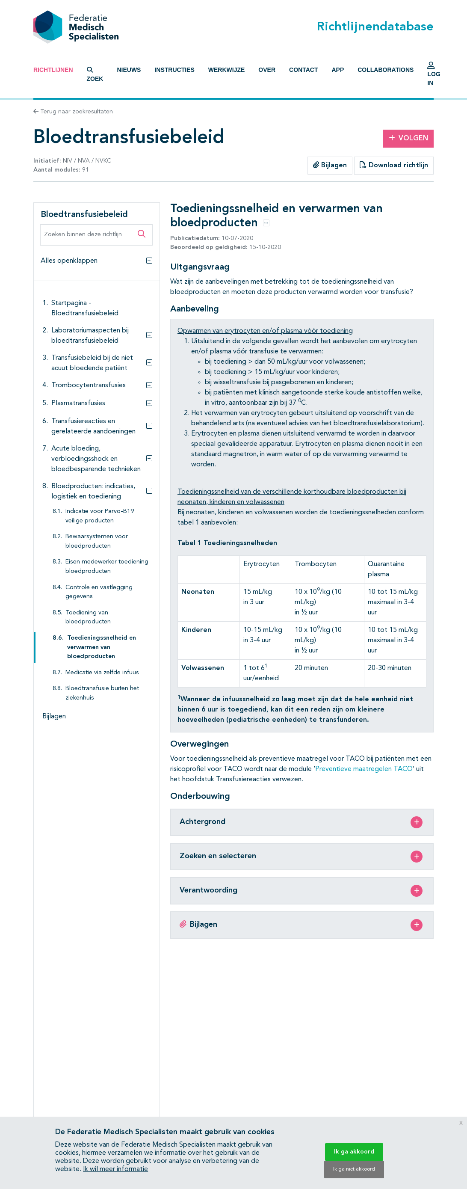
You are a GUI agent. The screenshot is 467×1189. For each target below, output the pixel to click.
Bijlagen (330, 165)
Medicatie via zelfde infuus (102, 673)
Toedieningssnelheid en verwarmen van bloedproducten (101, 647)
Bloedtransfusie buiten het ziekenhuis (102, 693)
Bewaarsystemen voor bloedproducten (96, 541)
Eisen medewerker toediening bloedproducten (106, 567)
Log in (433, 76)
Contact (303, 69)
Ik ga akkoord (354, 1152)
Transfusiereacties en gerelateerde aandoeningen (93, 426)
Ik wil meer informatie (115, 1169)
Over (266, 69)
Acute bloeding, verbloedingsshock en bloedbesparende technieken (96, 459)
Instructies (174, 69)
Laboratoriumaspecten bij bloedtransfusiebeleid (90, 335)
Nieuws (129, 69)
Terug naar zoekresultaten (73, 112)
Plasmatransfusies (78, 403)
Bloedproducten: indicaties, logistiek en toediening (93, 491)
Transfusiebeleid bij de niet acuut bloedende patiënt (92, 363)
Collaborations (386, 69)
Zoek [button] (95, 74)
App (337, 69)
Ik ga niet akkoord (354, 1169)
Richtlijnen (53, 69)
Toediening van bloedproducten (88, 618)
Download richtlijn (394, 165)
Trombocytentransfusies (88, 385)
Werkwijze (226, 69)
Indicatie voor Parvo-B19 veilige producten (99, 516)
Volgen (408, 138)
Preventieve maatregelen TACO (364, 769)
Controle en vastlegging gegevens (99, 592)
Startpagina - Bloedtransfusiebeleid (84, 308)
